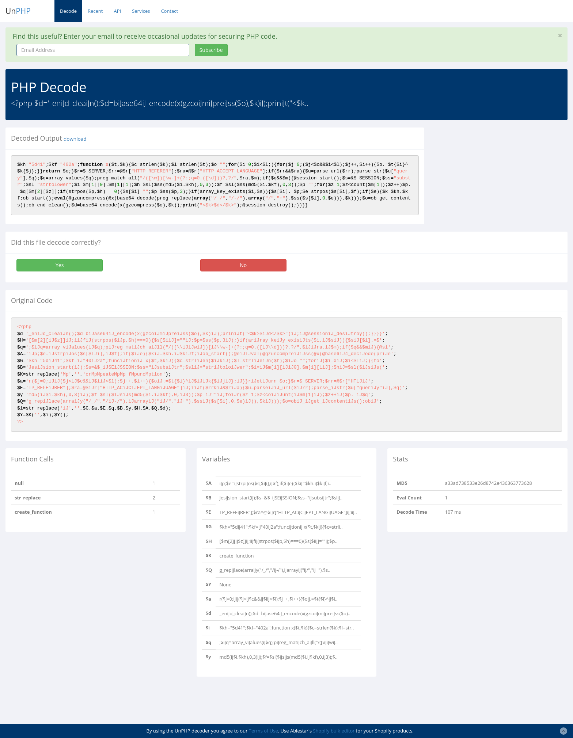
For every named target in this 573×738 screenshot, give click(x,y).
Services (141, 11)
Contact (169, 11)
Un (18, 11)
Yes (60, 265)
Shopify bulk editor (333, 730)
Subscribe (211, 49)
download (75, 139)
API (117, 11)
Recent (95, 11)
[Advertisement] (496, 179)
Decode (68, 11)
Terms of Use (263, 730)
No (243, 265)
